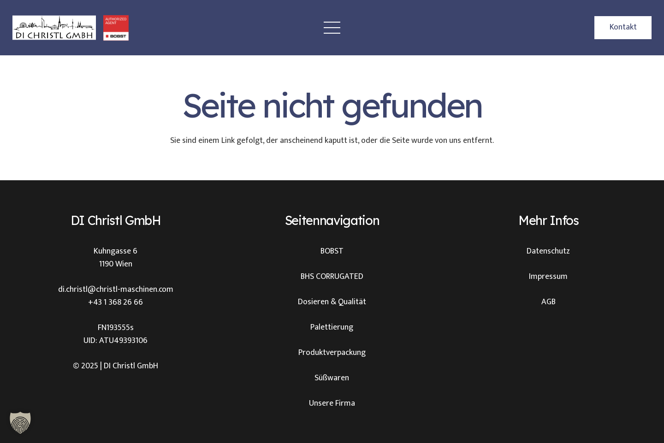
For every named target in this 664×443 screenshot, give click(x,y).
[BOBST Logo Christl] (116, 28)
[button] (20, 422)
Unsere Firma (332, 403)
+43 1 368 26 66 (115, 302)
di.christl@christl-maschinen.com (115, 289)
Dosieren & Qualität (332, 302)
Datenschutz (548, 251)
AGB (548, 302)
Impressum (548, 277)
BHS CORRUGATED (332, 277)
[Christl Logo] (54, 28)
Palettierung (331, 327)
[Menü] (332, 27)
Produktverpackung (332, 353)
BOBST (332, 251)
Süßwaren (331, 378)
